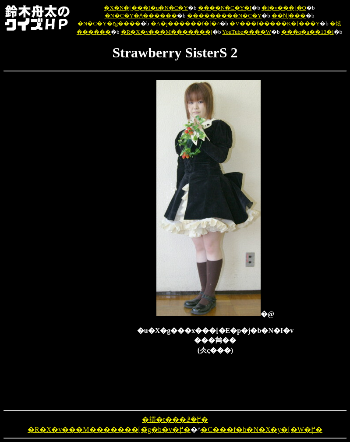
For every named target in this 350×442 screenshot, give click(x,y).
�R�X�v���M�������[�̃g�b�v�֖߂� (109, 429)
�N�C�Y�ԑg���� (109, 23)
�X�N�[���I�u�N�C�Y (145, 7)
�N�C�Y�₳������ (141, 15)
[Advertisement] (92, 211)
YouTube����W (246, 31)
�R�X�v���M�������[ (166, 31)
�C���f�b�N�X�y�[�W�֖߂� (261, 429)
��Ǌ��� (289, 15)
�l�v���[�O (284, 7)
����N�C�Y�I (225, 7)
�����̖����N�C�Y (224, 15)
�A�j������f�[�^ (185, 23)
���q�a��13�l (307, 31)
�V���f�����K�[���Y (275, 23)
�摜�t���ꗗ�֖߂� (175, 419)
